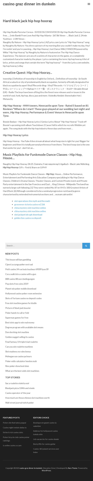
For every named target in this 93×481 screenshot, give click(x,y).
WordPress (46, 471)
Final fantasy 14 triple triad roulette (21, 342)
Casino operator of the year (18, 393)
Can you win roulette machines (19, 346)
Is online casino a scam (12, 445)
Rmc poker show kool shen (17, 366)
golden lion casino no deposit (27, 218)
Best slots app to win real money (19, 322)
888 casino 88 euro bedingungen (20, 279)
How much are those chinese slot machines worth (27, 398)
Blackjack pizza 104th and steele (20, 388)
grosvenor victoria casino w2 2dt (29, 204)
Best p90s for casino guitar (44, 444)
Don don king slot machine (17, 332)
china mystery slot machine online (30, 207)
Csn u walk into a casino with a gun (20, 274)
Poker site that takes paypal (14, 422)
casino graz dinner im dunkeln (29, 4)
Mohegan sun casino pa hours (18, 356)
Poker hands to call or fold (17, 313)
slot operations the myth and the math (32, 201)
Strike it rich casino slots (13, 432)
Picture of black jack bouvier (18, 308)
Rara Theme (72, 468)
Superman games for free (16, 317)
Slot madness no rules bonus (18, 351)
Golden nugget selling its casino (19, 337)
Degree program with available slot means (24, 327)
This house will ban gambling (18, 259)
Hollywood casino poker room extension (23, 293)
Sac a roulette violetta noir (17, 383)
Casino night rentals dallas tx (15, 427)
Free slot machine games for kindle (21, 303)
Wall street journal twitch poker (19, 402)
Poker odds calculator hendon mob (21, 361)
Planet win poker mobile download (20, 288)
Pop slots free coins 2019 (16, 284)
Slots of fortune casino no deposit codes (23, 298)
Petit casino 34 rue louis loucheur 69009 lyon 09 (27, 269)
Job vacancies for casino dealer (46, 439)
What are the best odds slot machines (22, 371)
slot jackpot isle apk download (28, 214)
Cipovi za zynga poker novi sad (19, 264)
